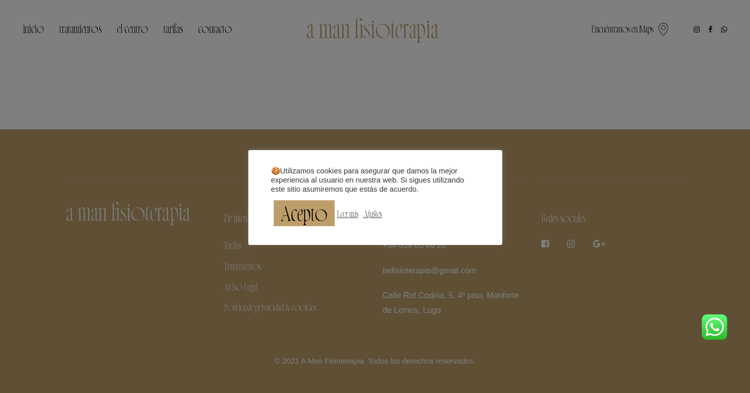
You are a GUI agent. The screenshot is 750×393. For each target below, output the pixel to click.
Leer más (347, 213)
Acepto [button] (304, 213)
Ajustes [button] (373, 213)
